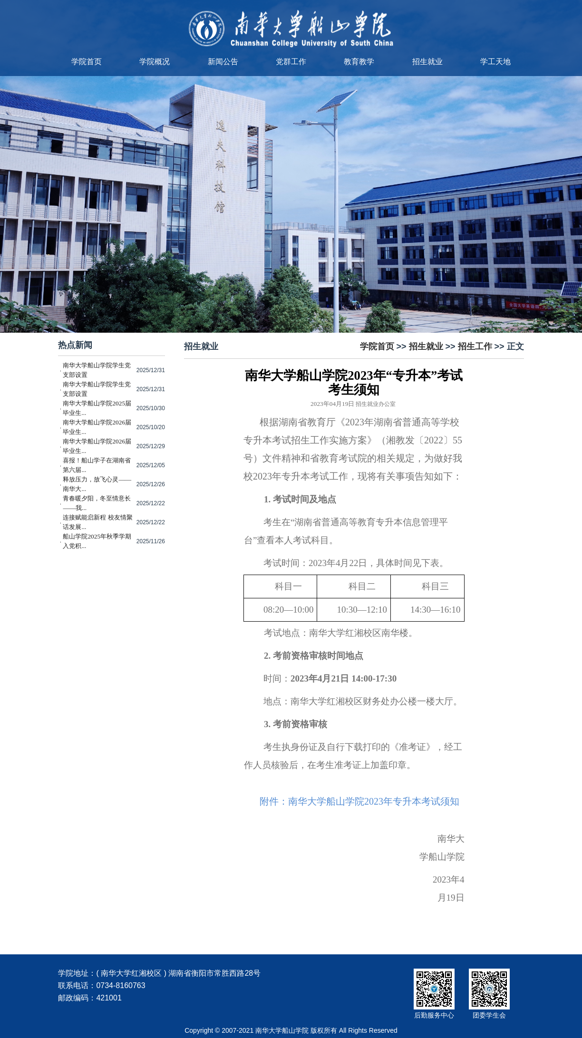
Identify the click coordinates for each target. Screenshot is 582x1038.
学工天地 (495, 62)
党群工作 (291, 62)
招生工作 (475, 346)
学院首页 (86, 62)
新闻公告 (223, 62)
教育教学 (359, 62)
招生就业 (427, 62)
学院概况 (154, 62)
